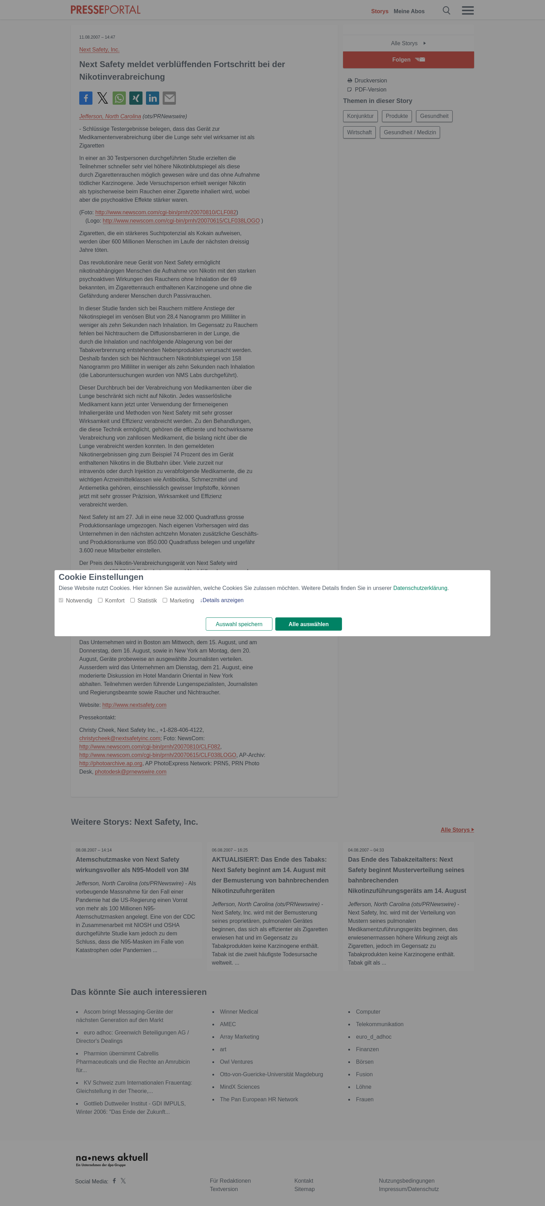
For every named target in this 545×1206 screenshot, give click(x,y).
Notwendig (79, 600)
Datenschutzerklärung (420, 588)
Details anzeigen (223, 600)
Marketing (182, 600)
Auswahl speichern (239, 624)
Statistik (147, 600)
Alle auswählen (308, 624)
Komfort (114, 600)
